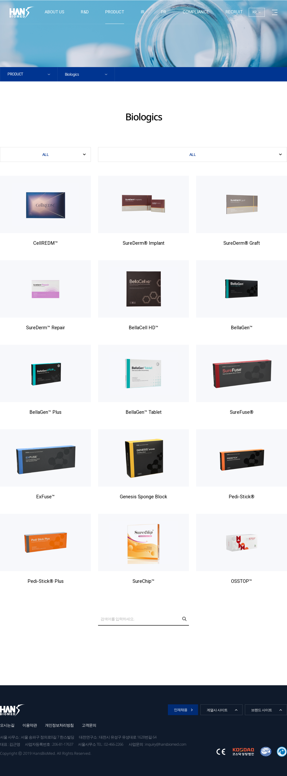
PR (163, 11)
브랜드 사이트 (261, 709)
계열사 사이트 (217, 709)
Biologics (72, 74)
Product (114, 11)
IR (142, 11)
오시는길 (7, 725)
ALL (45, 154)
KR (255, 12)
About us (54, 11)
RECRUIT (234, 11)
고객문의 (89, 725)
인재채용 (180, 709)
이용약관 (29, 725)
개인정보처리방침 (59, 725)
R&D (85, 11)
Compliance (196, 11)
